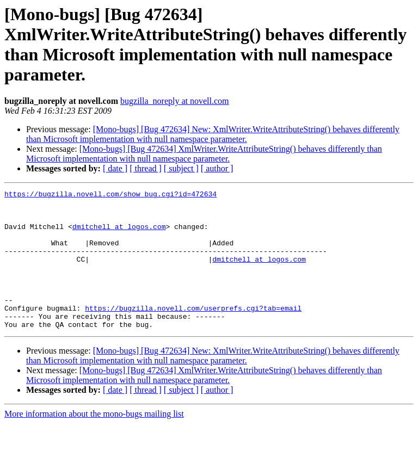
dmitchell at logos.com (119, 234)
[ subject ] (181, 168)
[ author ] (217, 168)
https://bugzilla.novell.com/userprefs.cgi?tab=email (193, 332)
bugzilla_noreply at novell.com (174, 101)
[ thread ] (146, 168)
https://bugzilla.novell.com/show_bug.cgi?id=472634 (110, 195)
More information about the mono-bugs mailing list (94, 441)
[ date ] (115, 168)
